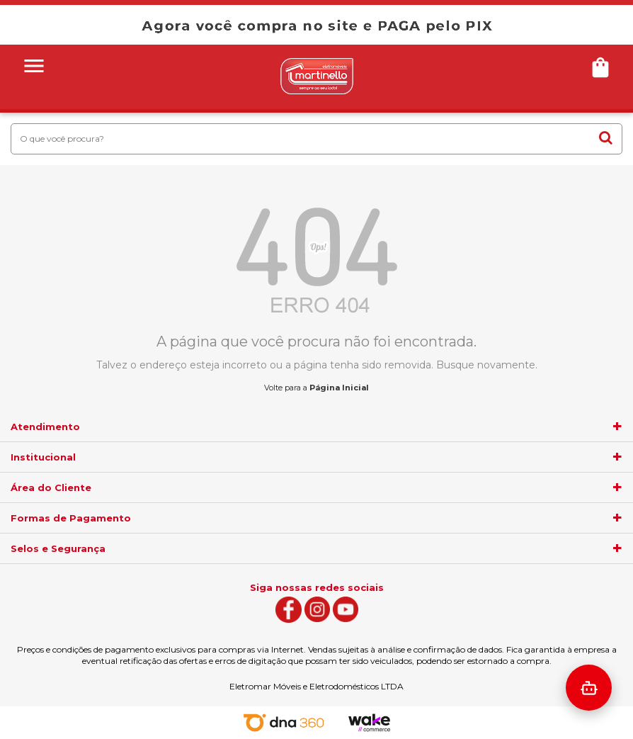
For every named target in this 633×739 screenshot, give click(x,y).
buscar (605, 137)
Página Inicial (339, 388)
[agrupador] (617, 426)
